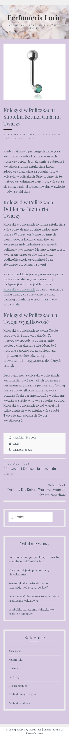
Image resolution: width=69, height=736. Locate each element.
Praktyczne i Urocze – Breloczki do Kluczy (34, 469)
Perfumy (14, 677)
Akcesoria (14, 651)
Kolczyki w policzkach (19, 289)
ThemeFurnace (34, 733)
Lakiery (13, 668)
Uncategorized (17, 685)
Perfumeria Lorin (34, 17)
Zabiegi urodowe (19, 134)
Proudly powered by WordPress (23, 729)
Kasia (16, 443)
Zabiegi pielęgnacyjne (22, 694)
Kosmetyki (15, 659)
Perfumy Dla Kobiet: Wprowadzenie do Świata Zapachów (34, 490)
